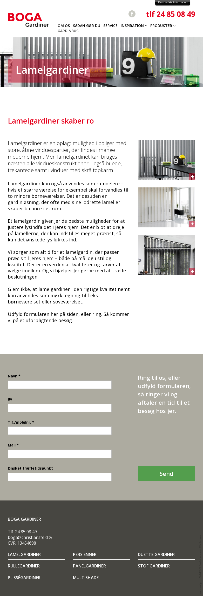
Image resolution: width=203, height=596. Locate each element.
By (10, 399)
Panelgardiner (89, 566)
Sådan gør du (86, 25)
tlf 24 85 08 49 (170, 14)
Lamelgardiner (24, 554)
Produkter (162, 25)
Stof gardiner (154, 566)
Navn (14, 376)
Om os (64, 25)
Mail (13, 445)
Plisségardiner (24, 577)
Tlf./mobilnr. (21, 422)
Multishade (86, 577)
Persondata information (172, 2)
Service (110, 25)
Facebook (132, 13)
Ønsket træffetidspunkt (30, 468)
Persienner (85, 554)
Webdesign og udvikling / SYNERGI (200, 564)
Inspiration (134, 25)
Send (166, 473)
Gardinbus (68, 30)
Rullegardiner (24, 566)
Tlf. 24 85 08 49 (22, 531)
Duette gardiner (156, 554)
